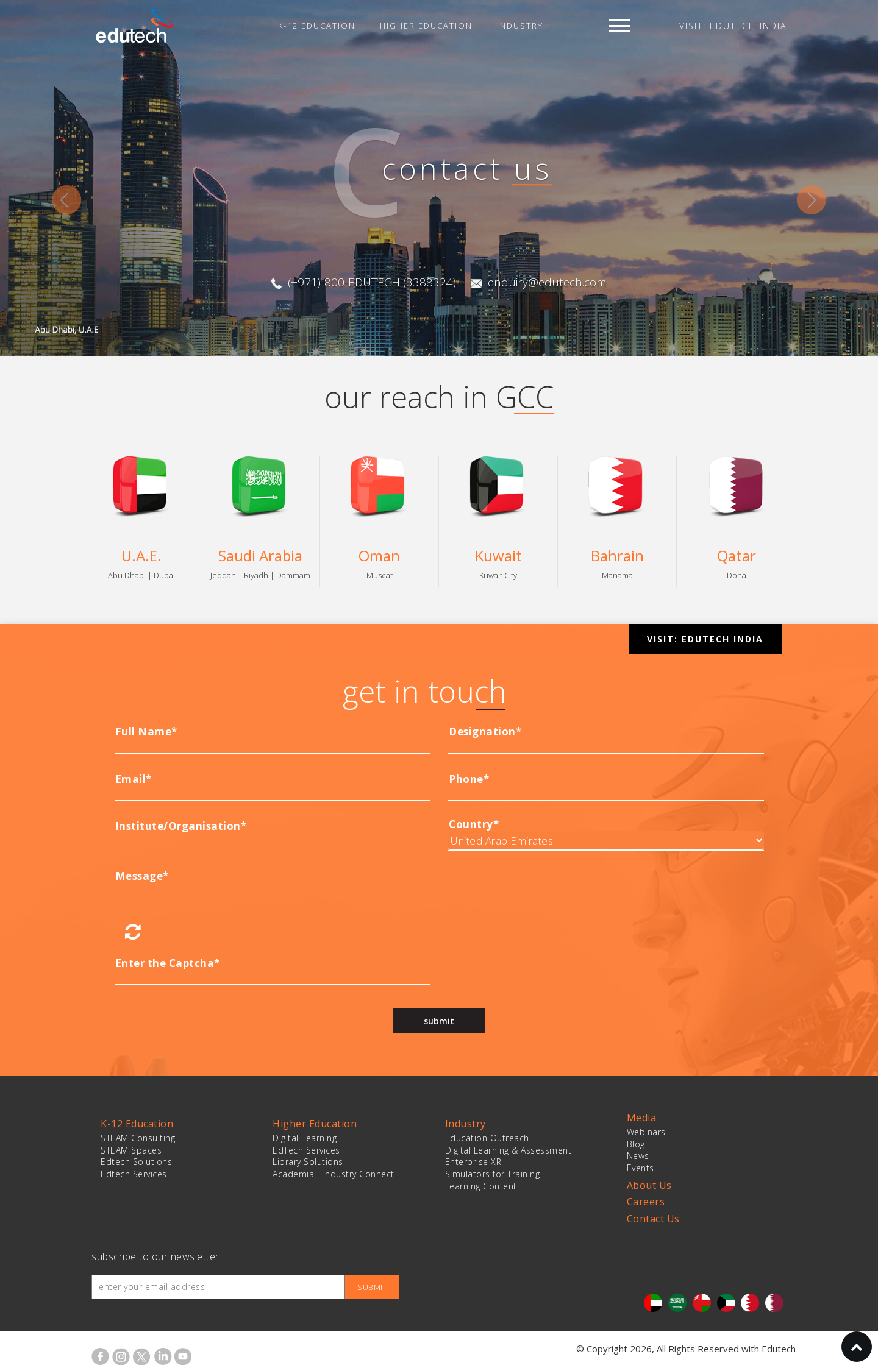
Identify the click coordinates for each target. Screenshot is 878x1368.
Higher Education (426, 25)
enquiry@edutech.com (544, 282)
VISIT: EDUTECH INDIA (733, 26)
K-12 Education (316, 25)
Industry (520, 25)
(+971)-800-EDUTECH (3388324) (369, 282)
